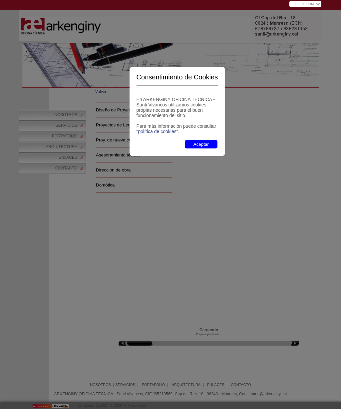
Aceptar (201, 144)
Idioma (308, 3)
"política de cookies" (157, 131)
